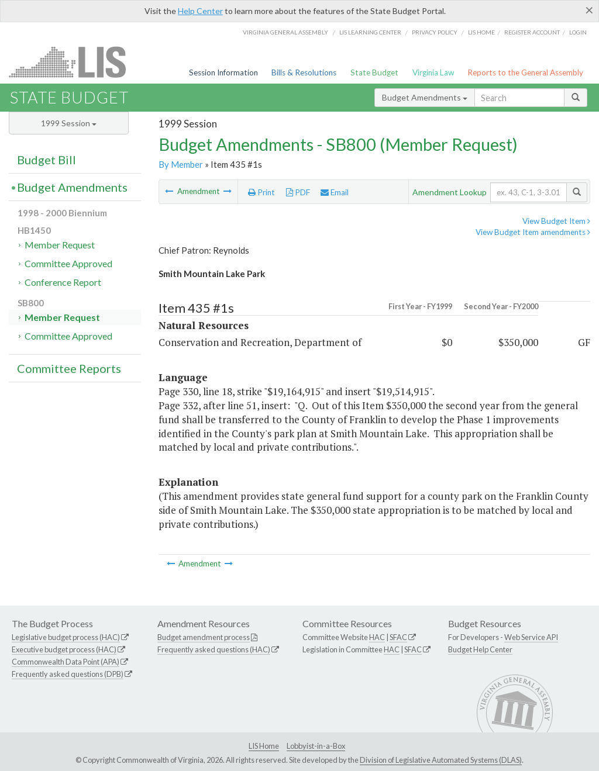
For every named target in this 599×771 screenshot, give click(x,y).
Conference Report (63, 282)
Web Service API (531, 637)
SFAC (398, 637)
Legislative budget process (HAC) (66, 637)
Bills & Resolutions (303, 72)
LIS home (481, 32)
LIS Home (264, 746)
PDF (298, 192)
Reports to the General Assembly (525, 72)
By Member (181, 164)
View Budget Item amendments (533, 232)
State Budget (374, 72)
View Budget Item (556, 221)
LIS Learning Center (370, 32)
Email (335, 192)
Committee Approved (68, 263)
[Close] (589, 10)
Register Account (532, 32)
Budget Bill (46, 160)
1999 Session (69, 123)
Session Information (223, 72)
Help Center (200, 11)
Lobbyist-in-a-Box (316, 746)
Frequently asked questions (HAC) (213, 649)
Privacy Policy (434, 32)
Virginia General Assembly (285, 32)
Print (261, 192)
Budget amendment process (203, 637)
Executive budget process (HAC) (64, 649)
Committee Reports (69, 368)
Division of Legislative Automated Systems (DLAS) (441, 760)
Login (578, 32)
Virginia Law (433, 72)
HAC (377, 637)
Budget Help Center (480, 649)
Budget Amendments (424, 97)
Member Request (60, 244)
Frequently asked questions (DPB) (67, 674)
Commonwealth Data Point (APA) (65, 661)
